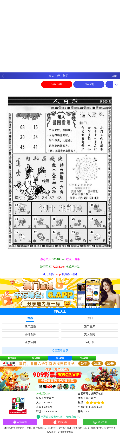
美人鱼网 (89, 334)
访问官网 (99, 423)
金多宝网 (30, 342)
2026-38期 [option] (88, 84)
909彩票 (60, 358)
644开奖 (90, 342)
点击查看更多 (60, 350)
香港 (30, 318)
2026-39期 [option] (56, 84)
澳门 (90, 318)
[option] (60, 172)
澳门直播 (30, 326)
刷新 (114, 75)
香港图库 (30, 334)
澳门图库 (89, 326)
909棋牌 (36, 358)
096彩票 (84, 358)
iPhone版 (60, 423)
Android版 (20, 423)
